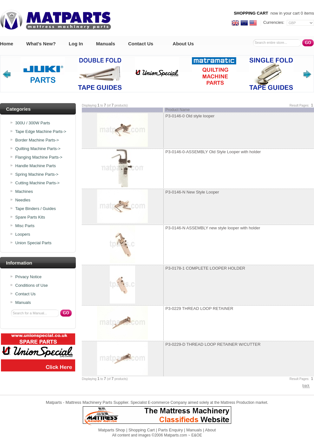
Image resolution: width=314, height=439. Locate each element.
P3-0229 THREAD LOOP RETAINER (199, 308)
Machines (24, 191)
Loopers (22, 234)
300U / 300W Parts (32, 123)
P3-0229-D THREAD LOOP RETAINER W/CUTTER (213, 344)
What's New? (41, 43)
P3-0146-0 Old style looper (190, 116)
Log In (76, 43)
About (210, 430)
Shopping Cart (141, 430)
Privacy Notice (28, 277)
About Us (183, 43)
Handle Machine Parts (35, 166)
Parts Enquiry (170, 430)
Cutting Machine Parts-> (37, 183)
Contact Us (140, 43)
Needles (22, 200)
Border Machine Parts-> (37, 140)
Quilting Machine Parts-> (38, 149)
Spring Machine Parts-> (36, 174)
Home (6, 43)
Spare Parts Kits (30, 217)
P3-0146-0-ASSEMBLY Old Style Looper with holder (213, 151)
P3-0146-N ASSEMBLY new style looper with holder (213, 228)
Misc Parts (25, 226)
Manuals (105, 43)
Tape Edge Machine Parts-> (40, 131)
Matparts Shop (111, 430)
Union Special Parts (33, 243)
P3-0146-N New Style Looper (192, 192)
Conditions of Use (31, 285)
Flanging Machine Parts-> (38, 157)
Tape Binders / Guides (35, 208)
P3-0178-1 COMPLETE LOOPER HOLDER (205, 268)
